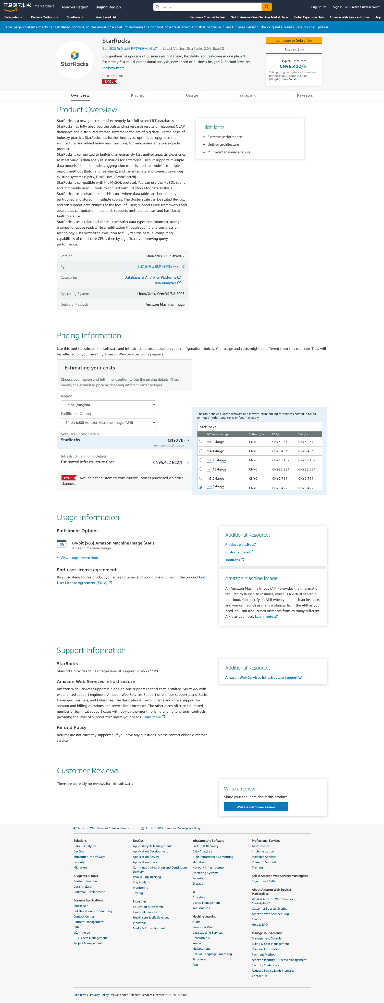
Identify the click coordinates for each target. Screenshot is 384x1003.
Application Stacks (145, 862)
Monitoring (140, 887)
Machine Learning (204, 916)
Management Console (266, 938)
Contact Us (259, 976)
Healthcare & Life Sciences (151, 917)
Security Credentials (265, 965)
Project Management (87, 943)
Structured (199, 959)
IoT (194, 892)
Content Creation (85, 881)
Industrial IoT (201, 908)
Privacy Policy (99, 995)
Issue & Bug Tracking (147, 877)
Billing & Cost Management (270, 944)
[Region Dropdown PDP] (108, 404)
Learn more (264, 616)
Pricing (138, 95)
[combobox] (207, 7)
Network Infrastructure (208, 867)
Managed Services (264, 857)
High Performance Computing (212, 857)
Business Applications (88, 900)
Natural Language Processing (212, 954)
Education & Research (148, 907)
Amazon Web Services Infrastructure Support (261, 677)
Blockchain (80, 906)
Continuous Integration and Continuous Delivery (160, 869)
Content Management (88, 922)
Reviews (305, 95)
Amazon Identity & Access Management (279, 960)
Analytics (198, 897)
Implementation (263, 851)
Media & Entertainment (149, 928)
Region (66, 396)
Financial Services (145, 912)
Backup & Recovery (205, 846)
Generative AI (201, 938)
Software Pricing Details (80, 434)
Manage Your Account (267, 933)
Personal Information (266, 949)
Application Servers (146, 857)
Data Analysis (82, 886)
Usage (192, 95)
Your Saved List (106, 17)
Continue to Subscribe (294, 40)
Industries (139, 901)
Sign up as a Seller (264, 881)
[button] (319, 7)
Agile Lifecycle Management (152, 846)
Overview (80, 95)
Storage (197, 883)
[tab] (125, 442)
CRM (76, 927)
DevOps (78, 851)
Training (257, 867)
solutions (232, 560)
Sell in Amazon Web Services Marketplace (259, 17)
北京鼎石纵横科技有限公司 (130, 48)
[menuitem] (77, 557)
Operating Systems (205, 873)
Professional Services (266, 841)
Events (256, 919)
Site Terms (80, 995)
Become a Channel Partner (207, 17)
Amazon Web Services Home (349, 17)
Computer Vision (203, 927)
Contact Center (83, 916)
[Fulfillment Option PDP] (108, 422)
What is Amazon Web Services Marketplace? (272, 901)
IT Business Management (90, 938)
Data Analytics (164, 283)
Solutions (79, 841)
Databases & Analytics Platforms (150, 277)
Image (196, 943)
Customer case (237, 552)
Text (195, 965)
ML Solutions (201, 948)
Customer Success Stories (269, 908)
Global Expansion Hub (308, 17)
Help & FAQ (260, 924)
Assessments (260, 846)
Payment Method (264, 954)
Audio (196, 922)
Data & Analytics (84, 846)
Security (79, 862)
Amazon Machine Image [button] (165, 304)
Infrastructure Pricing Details (83, 456)
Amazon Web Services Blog (270, 914)
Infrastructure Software (89, 857)
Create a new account (365, 7)
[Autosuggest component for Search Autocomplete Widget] (267, 7)
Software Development (89, 892)
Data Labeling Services (207, 932)
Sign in (337, 7)
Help (378, 17)
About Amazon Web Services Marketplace (271, 892)
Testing (138, 893)
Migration (80, 867)
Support (247, 95)
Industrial (139, 923)
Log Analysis (141, 882)
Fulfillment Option (76, 413)
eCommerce (81, 932)
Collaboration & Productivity (93, 911)
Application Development (150, 851)
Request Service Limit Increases (273, 970)
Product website (238, 544)
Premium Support (264, 862)
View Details (289, 79)
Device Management (206, 903)
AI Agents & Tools (85, 876)
